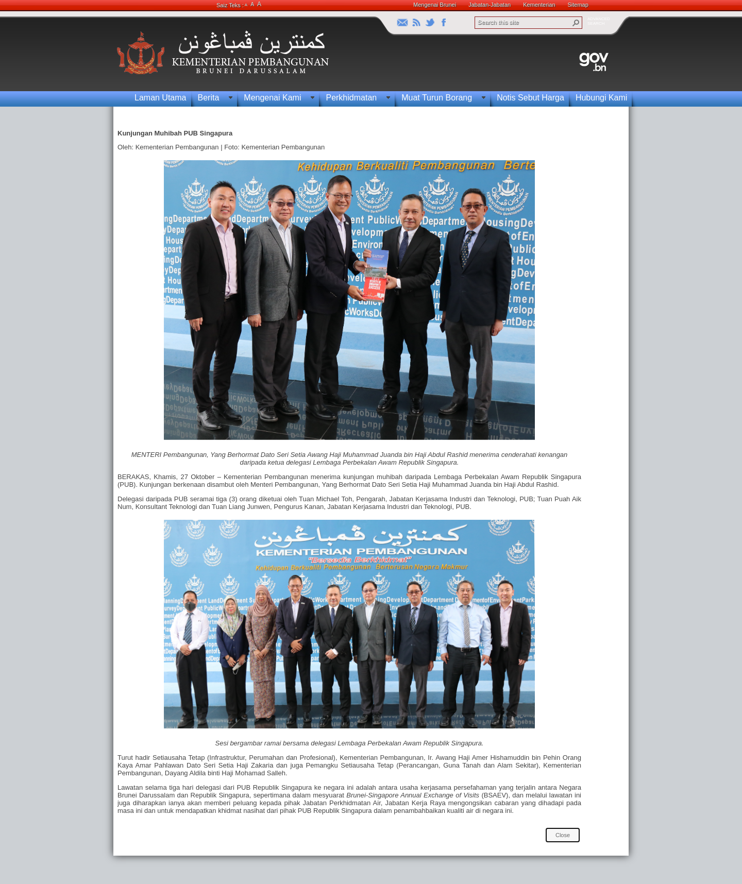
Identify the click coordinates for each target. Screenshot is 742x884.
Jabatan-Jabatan (489, 5)
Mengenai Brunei (434, 5)
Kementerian (539, 5)
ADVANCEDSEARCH (598, 21)
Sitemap (578, 5)
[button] (576, 22)
